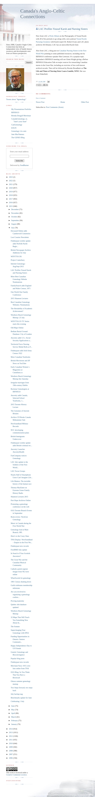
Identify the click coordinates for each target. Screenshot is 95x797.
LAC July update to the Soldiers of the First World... (19, 465)
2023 (11, 177)
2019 (11, 192)
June (13, 706)
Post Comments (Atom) (54, 107)
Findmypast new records (20, 546)
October (14, 217)
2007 (11, 754)
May (13, 710)
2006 (11, 758)
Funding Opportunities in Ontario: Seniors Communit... (20, 639)
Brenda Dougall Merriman (21, 116)
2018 (11, 195)
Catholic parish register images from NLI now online (20, 571)
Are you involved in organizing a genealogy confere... (20, 594)
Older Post (85, 102)
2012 (11, 736)
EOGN (13, 128)
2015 (11, 206)
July (13, 228)
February (14, 720)
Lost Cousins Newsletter (20, 237)
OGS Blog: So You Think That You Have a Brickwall (20, 675)
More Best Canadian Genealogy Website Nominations (19, 279)
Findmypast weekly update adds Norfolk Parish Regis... (21, 243)
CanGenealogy (16, 125)
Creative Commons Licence (16, 775)
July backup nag (17, 694)
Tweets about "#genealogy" (16, 99)
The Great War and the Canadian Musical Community (19, 562)
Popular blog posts (17, 658)
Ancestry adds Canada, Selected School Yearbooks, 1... (19, 398)
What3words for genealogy (21, 578)
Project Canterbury (18, 260)
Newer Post (40, 102)
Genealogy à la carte (18, 131)
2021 (11, 184)
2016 (11, 202)
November (15, 213)
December (15, 209)
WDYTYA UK (16, 256)
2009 (11, 747)
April (13, 713)
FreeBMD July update (19, 550)
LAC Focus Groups (18, 471)
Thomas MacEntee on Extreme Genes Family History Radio (20, 490)
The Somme (15, 626)
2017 (11, 199)
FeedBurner (24, 165)
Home (62, 102)
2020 (11, 188)
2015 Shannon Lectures (19, 298)
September (15, 220)
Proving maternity (17, 601)
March (13, 717)
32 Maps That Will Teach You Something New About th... (20, 620)
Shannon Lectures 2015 (19, 497)
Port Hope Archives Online (21, 500)
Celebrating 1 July (17, 701)
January (14, 724)
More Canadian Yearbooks (20, 357)
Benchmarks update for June (21, 698)
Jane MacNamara (17, 134)
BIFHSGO (15, 112)
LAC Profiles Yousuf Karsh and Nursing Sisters (63, 29)
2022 (11, 181)
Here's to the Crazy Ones (20, 536)
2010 (11, 743)
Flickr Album (54, 36)
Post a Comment (40, 98)
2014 (11, 729)
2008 (11, 751)
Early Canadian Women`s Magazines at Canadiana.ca (20, 369)
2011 (11, 740)
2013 (11, 732)
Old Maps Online (17, 328)
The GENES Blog (18, 137)
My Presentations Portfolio (21, 109)
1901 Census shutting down (21, 582)
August (14, 224)
